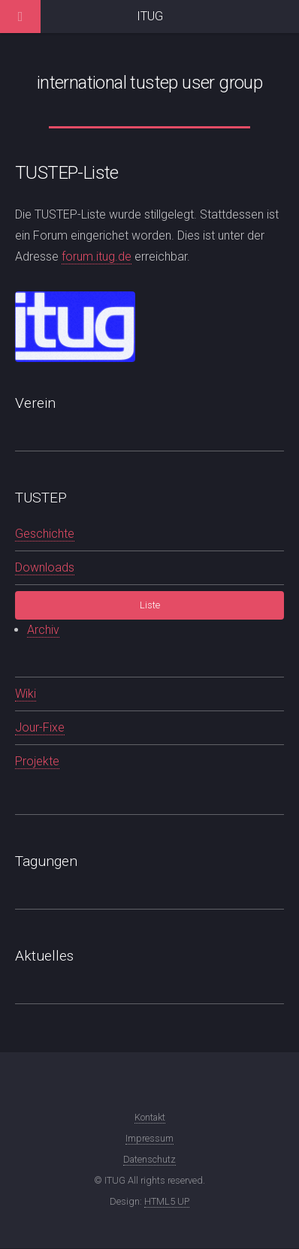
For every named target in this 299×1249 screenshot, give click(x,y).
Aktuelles (44, 955)
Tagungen (46, 861)
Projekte (37, 761)
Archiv (43, 630)
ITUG (150, 16)
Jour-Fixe (40, 727)
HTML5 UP (166, 1201)
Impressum (149, 1138)
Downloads (44, 567)
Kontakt (149, 1117)
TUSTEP (41, 497)
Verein (35, 403)
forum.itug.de (96, 256)
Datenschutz (149, 1159)
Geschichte (44, 533)
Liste (150, 605)
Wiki (25, 693)
